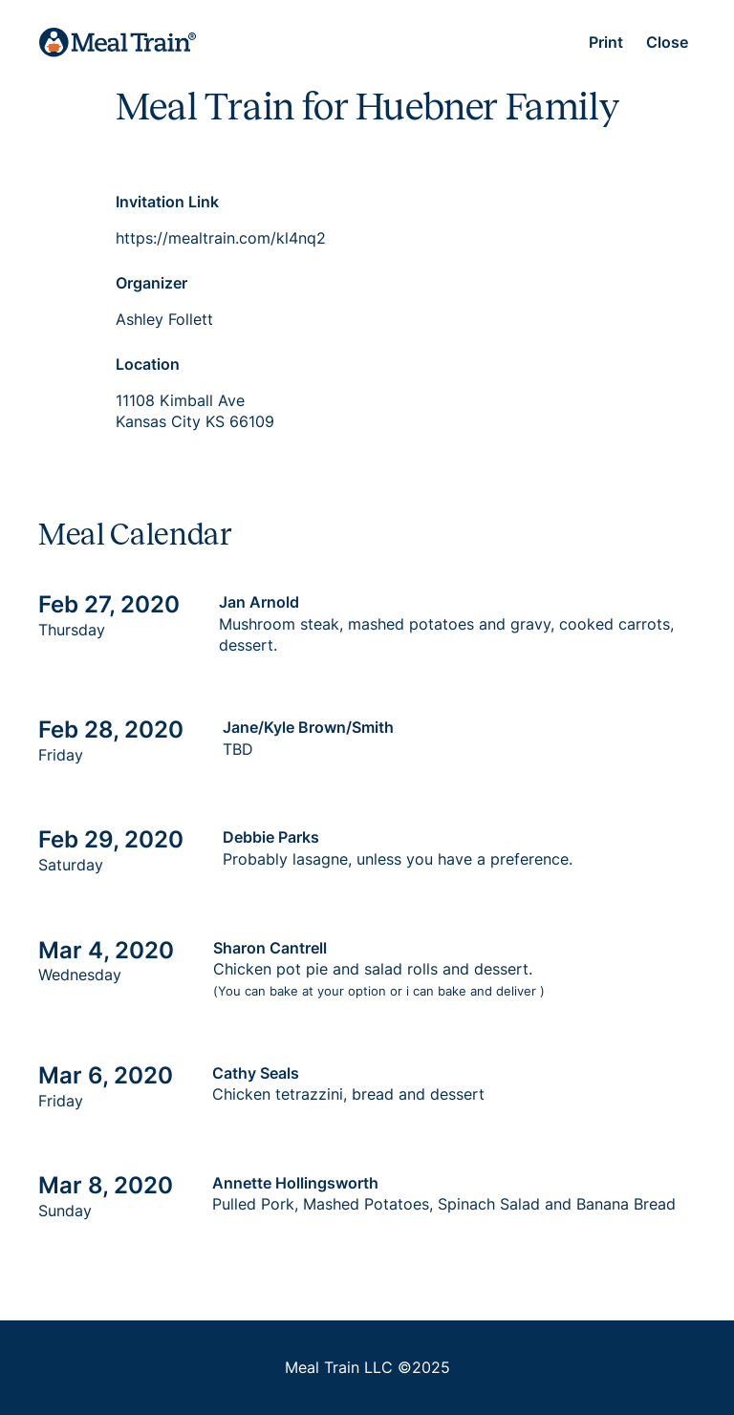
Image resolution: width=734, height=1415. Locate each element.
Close (667, 42)
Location (148, 364)
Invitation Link (167, 201)
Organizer (151, 282)
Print (606, 42)
